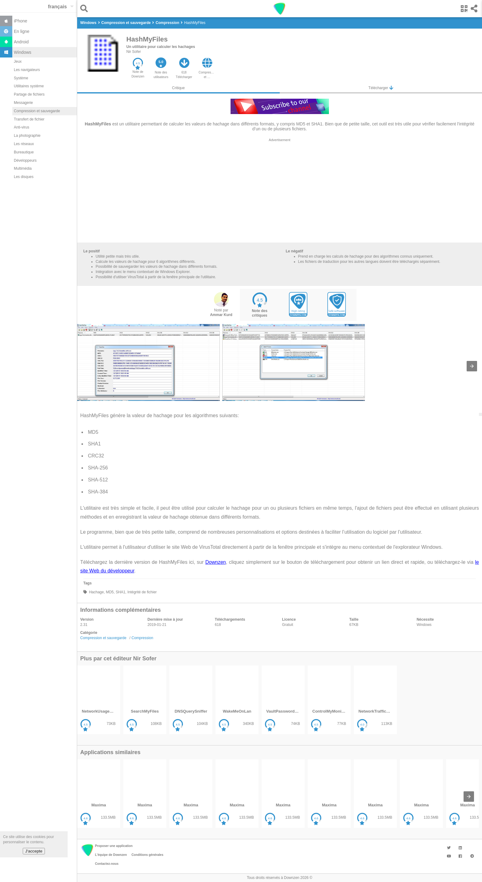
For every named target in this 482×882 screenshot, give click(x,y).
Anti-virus (21, 127)
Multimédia (23, 168)
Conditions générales (148, 854)
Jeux (18, 61)
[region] (279, 192)
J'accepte (33, 851)
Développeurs (25, 160)
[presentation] (472, 366)
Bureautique (24, 152)
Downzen (215, 562)
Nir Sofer (133, 51)
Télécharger (381, 87)
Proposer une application (113, 846)
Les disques (24, 177)
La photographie (27, 135)
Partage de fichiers (29, 94)
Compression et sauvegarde (37, 111)
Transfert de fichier (29, 119)
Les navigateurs (27, 70)
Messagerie (23, 103)
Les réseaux (24, 144)
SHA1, (120, 592)
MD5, (110, 592)
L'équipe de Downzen (111, 854)
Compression (142, 638)
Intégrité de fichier (141, 592)
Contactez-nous (106, 863)
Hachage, (96, 592)
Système (21, 78)
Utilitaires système (29, 86)
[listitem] (98, 700)
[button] (86, 8)
